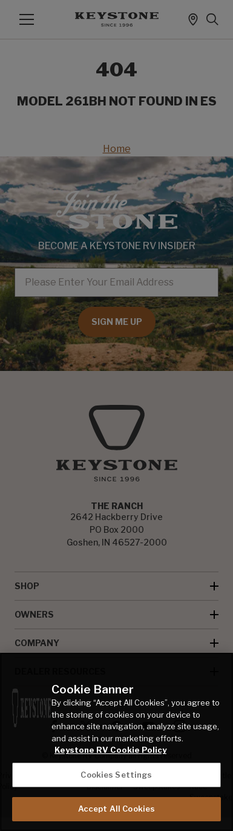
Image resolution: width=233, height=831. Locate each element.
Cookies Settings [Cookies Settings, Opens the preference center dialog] (116, 774)
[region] (116, 742)
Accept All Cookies (116, 808)
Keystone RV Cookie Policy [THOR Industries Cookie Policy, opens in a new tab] (110, 750)
